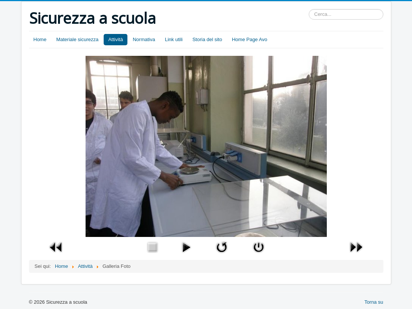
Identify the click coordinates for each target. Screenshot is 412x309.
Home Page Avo (249, 39)
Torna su (374, 302)
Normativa (144, 39)
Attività (115, 39)
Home (40, 39)
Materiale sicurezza (77, 39)
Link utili (173, 39)
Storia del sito (207, 39)
